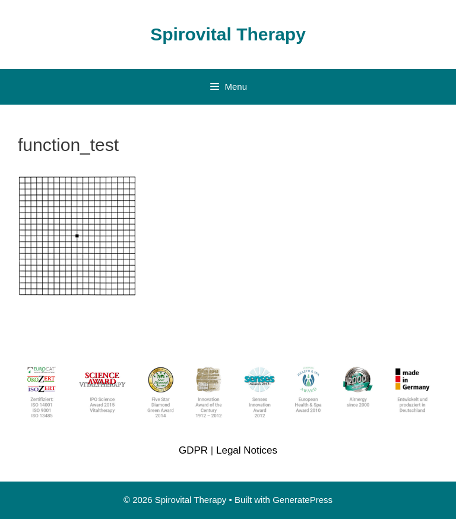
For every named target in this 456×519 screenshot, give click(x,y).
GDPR (193, 450)
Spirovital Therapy (228, 34)
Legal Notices (246, 450)
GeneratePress (302, 500)
